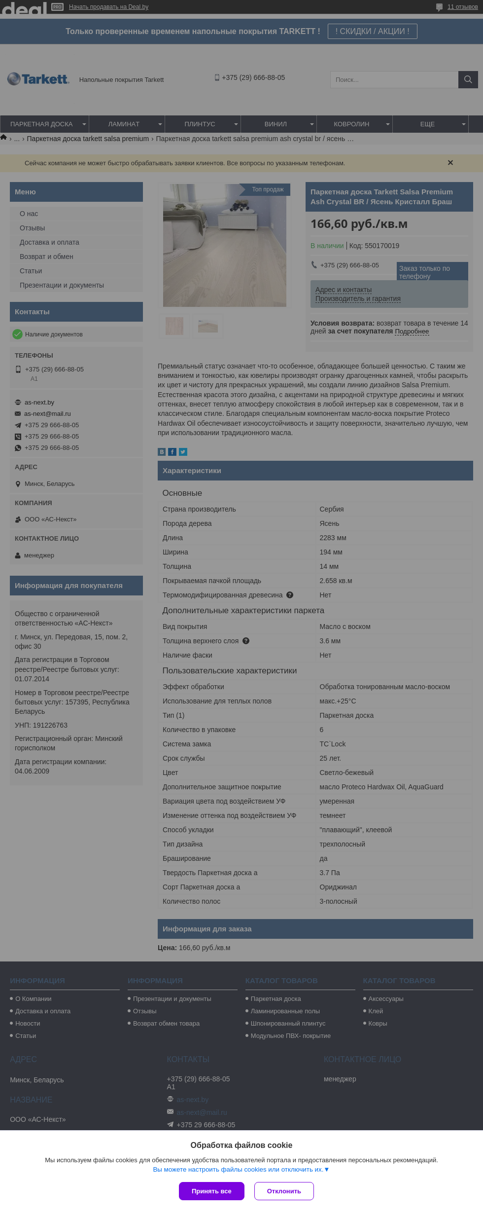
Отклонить (284, 1191)
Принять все (212, 1191)
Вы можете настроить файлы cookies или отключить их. (238, 1169)
